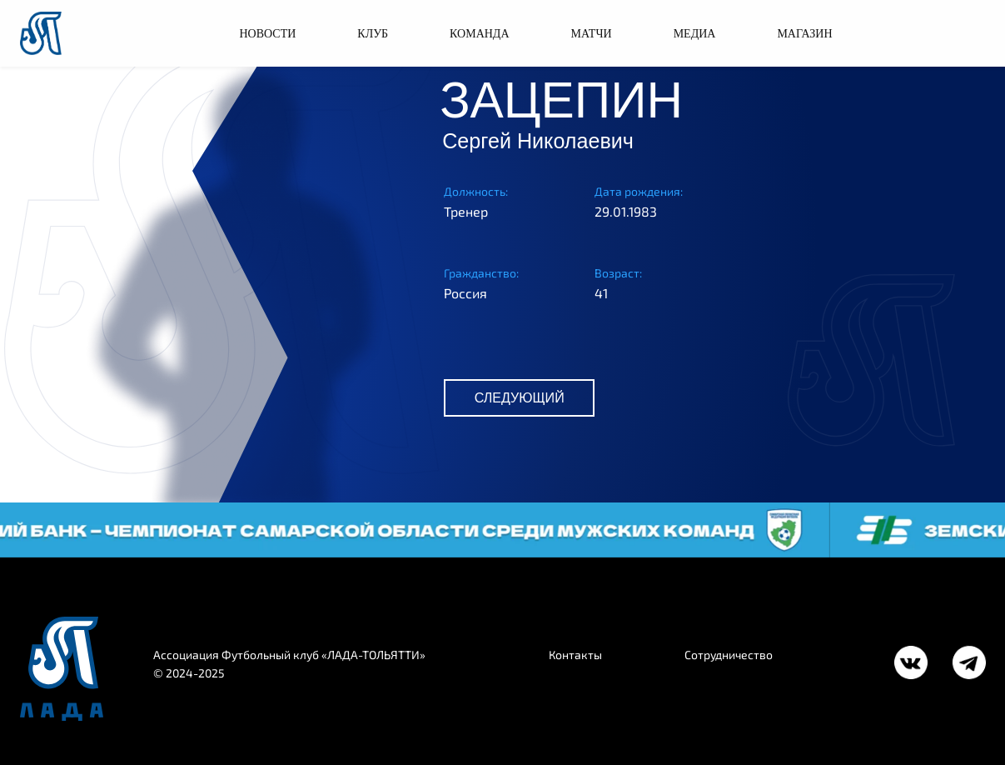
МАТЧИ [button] (591, 34)
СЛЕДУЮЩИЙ (520, 397)
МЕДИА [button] (695, 34)
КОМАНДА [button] (479, 34)
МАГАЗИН (804, 34)
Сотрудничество (728, 655)
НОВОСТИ (267, 34)
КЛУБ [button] (372, 34)
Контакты (575, 655)
